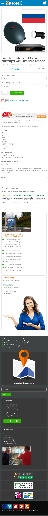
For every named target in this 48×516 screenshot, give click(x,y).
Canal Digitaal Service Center (12, 416)
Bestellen (6, 434)
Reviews (3, 178)
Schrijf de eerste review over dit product (22, 65)
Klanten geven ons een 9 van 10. (14, 347)
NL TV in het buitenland (10, 408)
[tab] (24, 108)
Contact (5, 432)
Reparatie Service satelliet (11, 410)
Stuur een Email (7, 284)
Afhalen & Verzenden (9, 442)
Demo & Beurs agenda (10, 404)
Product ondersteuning (10, 406)
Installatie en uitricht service (11, 414)
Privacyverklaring (8, 440)
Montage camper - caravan (11, 412)
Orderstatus (7, 436)
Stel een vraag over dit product (19, 100)
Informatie (4, 109)
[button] (42, 12)
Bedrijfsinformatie (8, 438)
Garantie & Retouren (9, 444)
